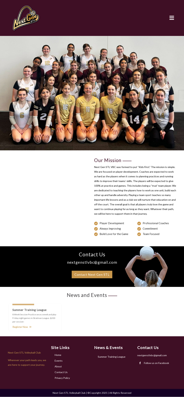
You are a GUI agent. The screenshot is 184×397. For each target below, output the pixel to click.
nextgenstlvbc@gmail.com (152, 355)
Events (59, 360)
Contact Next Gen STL (92, 274)
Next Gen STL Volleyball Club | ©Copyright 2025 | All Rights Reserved (92, 392)
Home (58, 354)
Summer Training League (111, 356)
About (58, 366)
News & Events (108, 347)
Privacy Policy (62, 377)
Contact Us (61, 372)
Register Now (21, 328)
